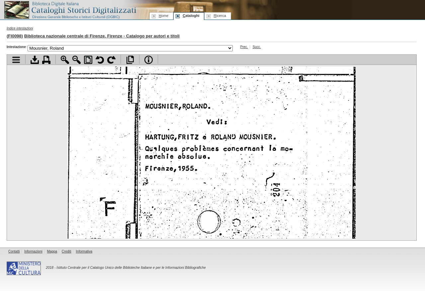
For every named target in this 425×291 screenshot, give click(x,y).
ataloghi (191, 16)
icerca (219, 16)
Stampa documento (46, 60)
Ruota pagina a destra (111, 60)
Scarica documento (35, 60)
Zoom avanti (65, 60)
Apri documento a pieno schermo (130, 60)
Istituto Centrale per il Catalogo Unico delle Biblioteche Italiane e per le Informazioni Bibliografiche (131, 267)
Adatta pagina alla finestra (88, 60)
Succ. (257, 47)
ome (163, 16)
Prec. (244, 47)
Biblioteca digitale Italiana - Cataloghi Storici (69, 9)
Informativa (84, 251)
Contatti (14, 251)
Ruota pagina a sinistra (100, 60)
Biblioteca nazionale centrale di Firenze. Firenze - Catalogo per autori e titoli (102, 35)
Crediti (66, 251)
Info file (148, 60)
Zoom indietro (76, 60)
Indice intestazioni (20, 28)
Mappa (52, 251)
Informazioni (33, 251)
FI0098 (14, 35)
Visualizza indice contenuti (16, 60)
